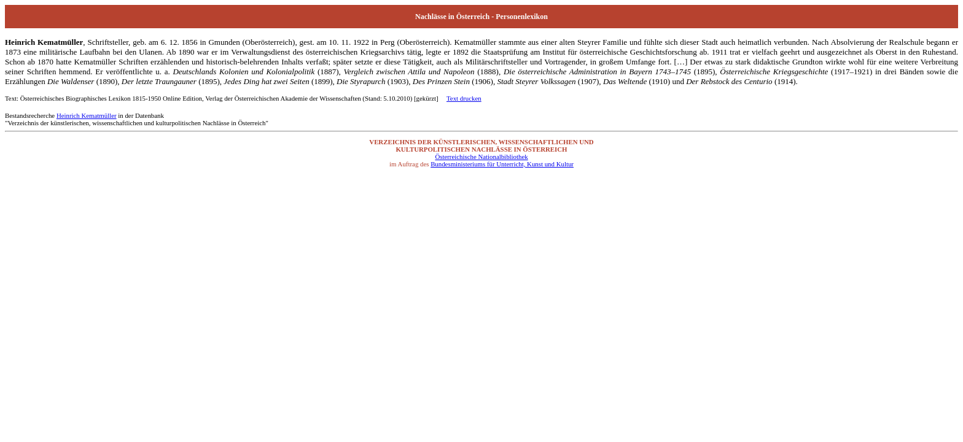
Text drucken (464, 98)
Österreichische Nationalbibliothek (481, 156)
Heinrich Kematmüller (87, 115)
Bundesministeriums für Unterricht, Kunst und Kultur (502, 164)
